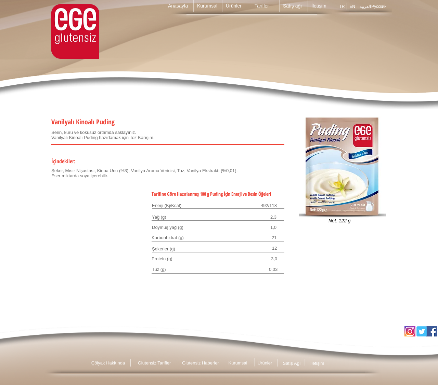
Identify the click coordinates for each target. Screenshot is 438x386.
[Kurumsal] (237, 363)
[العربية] (365, 6)
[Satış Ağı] (291, 363)
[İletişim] (317, 363)
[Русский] (379, 6)
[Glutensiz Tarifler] (154, 363)
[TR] (342, 6)
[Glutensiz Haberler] (200, 363)
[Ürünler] (265, 363)
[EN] (352, 6)
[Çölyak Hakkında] (108, 363)
